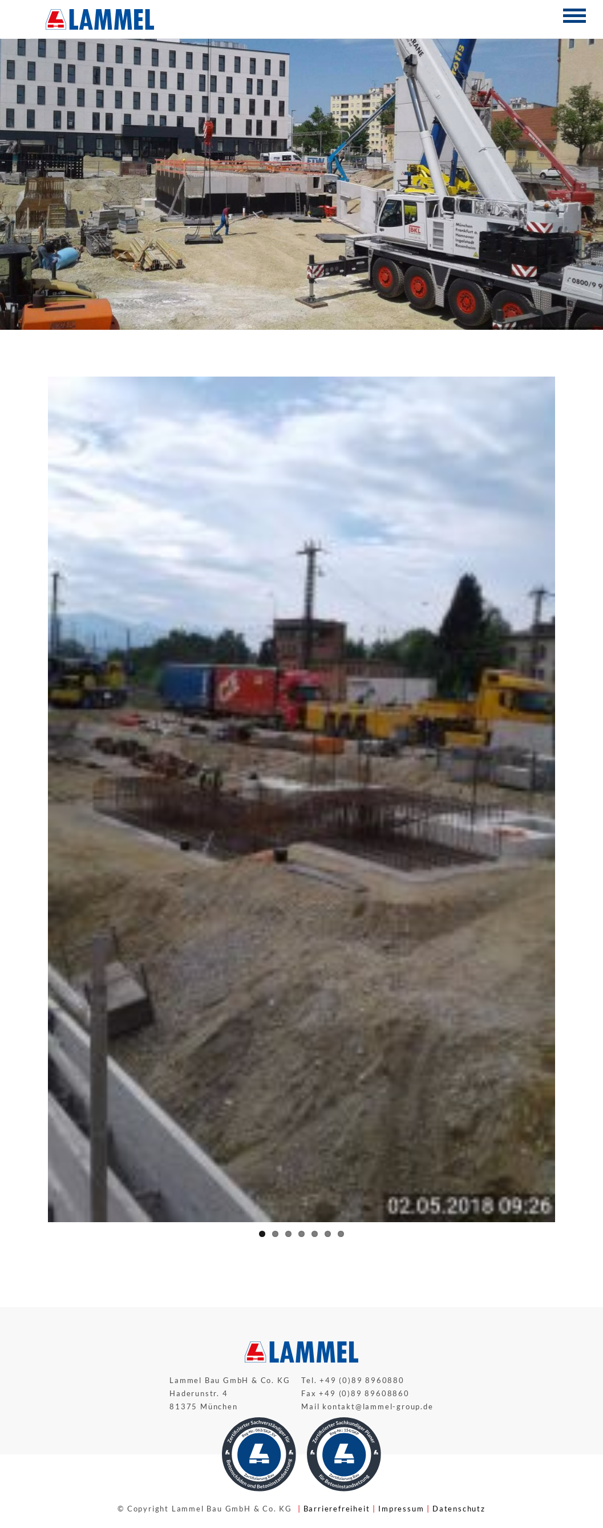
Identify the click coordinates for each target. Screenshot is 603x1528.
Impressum (401, 1508)
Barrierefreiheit (336, 1508)
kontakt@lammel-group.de (377, 1406)
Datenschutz (458, 1508)
